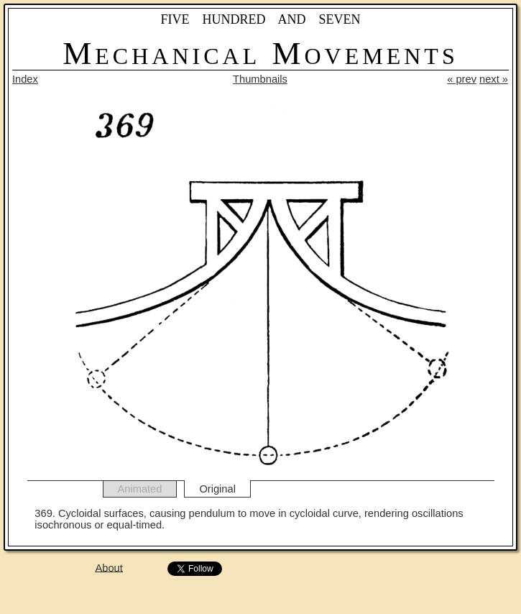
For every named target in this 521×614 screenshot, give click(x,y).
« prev (461, 79)
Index (25, 79)
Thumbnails (260, 79)
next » (493, 79)
